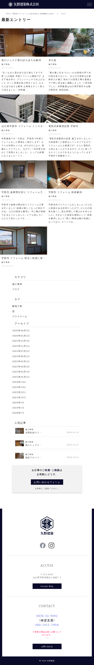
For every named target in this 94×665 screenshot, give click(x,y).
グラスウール (19, 316)
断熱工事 (17, 306)
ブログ (16, 289)
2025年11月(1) (21, 345)
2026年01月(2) (21, 335)
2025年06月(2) (21, 356)
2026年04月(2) (21, 330)
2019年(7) (18, 407)
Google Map (47, 586)
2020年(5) (18, 402)
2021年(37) (19, 397)
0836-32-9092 (47, 616)
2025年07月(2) (21, 350)
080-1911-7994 (47, 625)
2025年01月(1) (21, 376)
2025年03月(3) (21, 366)
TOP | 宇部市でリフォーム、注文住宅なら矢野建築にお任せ (30, 13)
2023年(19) (19, 387)
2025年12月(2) (21, 340)
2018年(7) (18, 412)
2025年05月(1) (21, 361)
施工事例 (17, 283)
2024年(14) (19, 381)
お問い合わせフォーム (47, 482)
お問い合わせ (47, 646)
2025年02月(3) (21, 371)
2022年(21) (19, 392)
